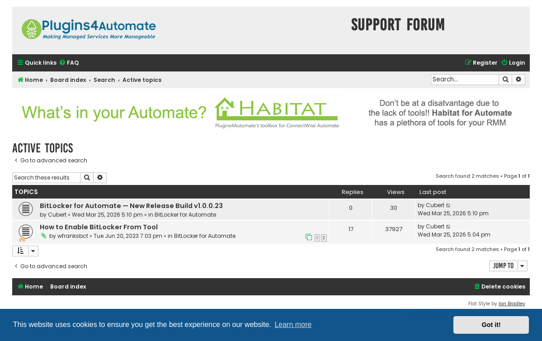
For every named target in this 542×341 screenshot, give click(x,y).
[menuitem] (69, 63)
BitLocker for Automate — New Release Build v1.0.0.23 (131, 205)
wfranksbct (72, 236)
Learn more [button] (292, 324)
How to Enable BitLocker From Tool (99, 227)
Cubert (57, 214)
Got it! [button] (491, 324)
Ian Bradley (512, 303)
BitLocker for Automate (185, 214)
